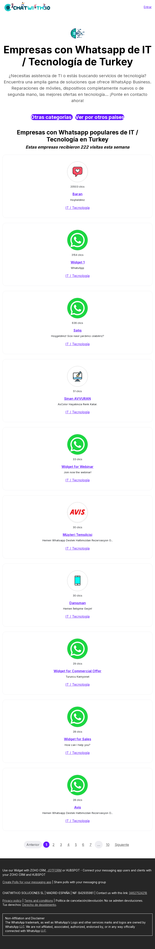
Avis (77, 807)
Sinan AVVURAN (77, 398)
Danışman (77, 603)
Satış (78, 330)
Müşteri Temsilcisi (77, 535)
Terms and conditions (38, 900)
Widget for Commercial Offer (77, 671)
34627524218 (138, 893)
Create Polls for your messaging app (26, 882)
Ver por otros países (99, 117)
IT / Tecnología (77, 208)
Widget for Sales (77, 739)
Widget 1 (78, 262)
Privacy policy (12, 900)
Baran (77, 194)
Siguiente (122, 845)
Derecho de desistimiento (39, 904)
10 (107, 845)
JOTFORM (54, 870)
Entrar (148, 7)
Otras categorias (52, 117)
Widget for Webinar (77, 467)
